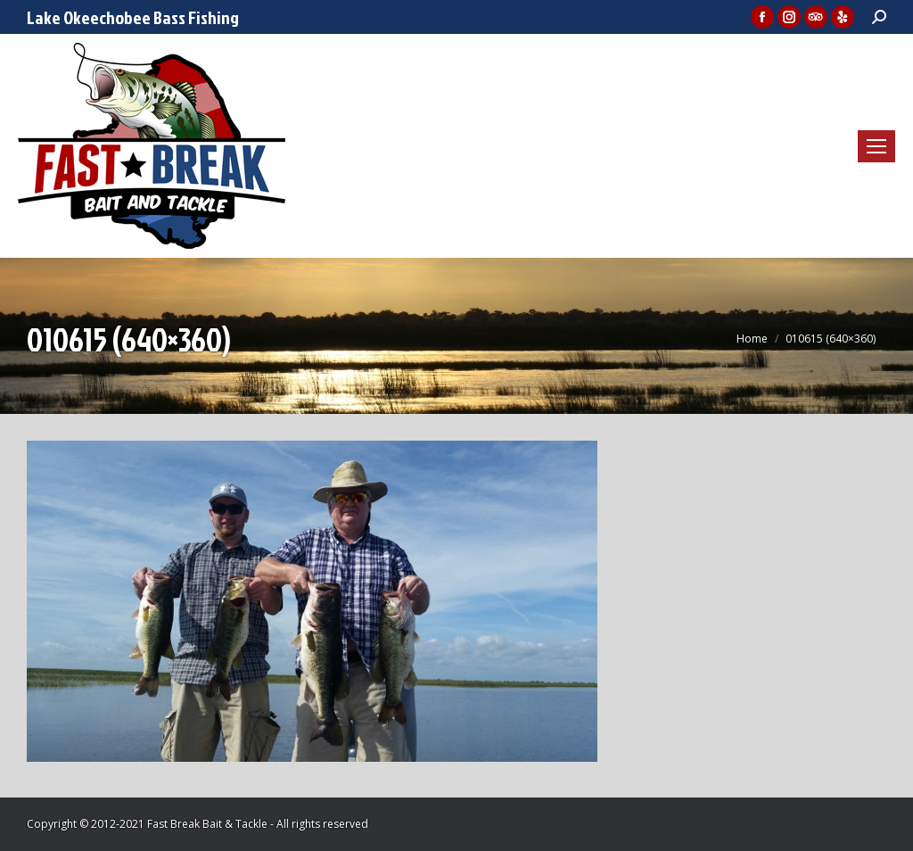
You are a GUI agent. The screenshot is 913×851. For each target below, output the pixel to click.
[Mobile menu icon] (876, 146)
